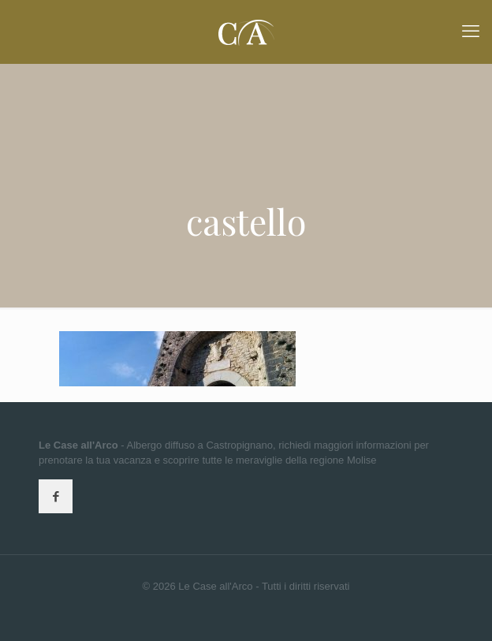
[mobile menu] (470, 31)
